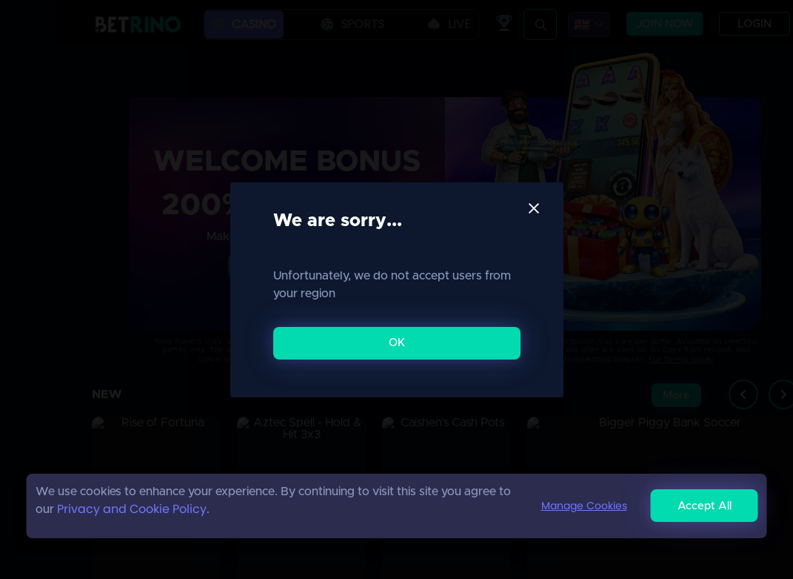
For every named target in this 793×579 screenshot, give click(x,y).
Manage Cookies (584, 505)
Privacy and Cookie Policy (132, 508)
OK (397, 342)
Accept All (704, 506)
